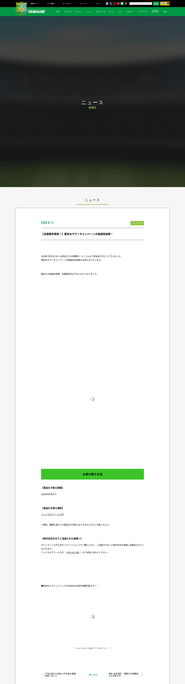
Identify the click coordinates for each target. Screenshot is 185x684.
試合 (57, 11)
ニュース (89, 11)
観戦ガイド (34, 3)
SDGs (165, 11)
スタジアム (68, 11)
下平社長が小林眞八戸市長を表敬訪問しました (60, 674)
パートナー (83, 3)
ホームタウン (67, 3)
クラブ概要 (50, 3)
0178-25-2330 (73, 552)
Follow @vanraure (118, 657)
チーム (111, 11)
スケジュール (100, 11)
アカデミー (130, 11)
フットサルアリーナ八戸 (52, 514)
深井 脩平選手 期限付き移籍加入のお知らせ (123, 674)
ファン (120, 11)
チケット (79, 11)
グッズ (98, 3)
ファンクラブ (142, 11)
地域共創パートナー (155, 12)
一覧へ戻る (92, 674)
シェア (61, 656)
